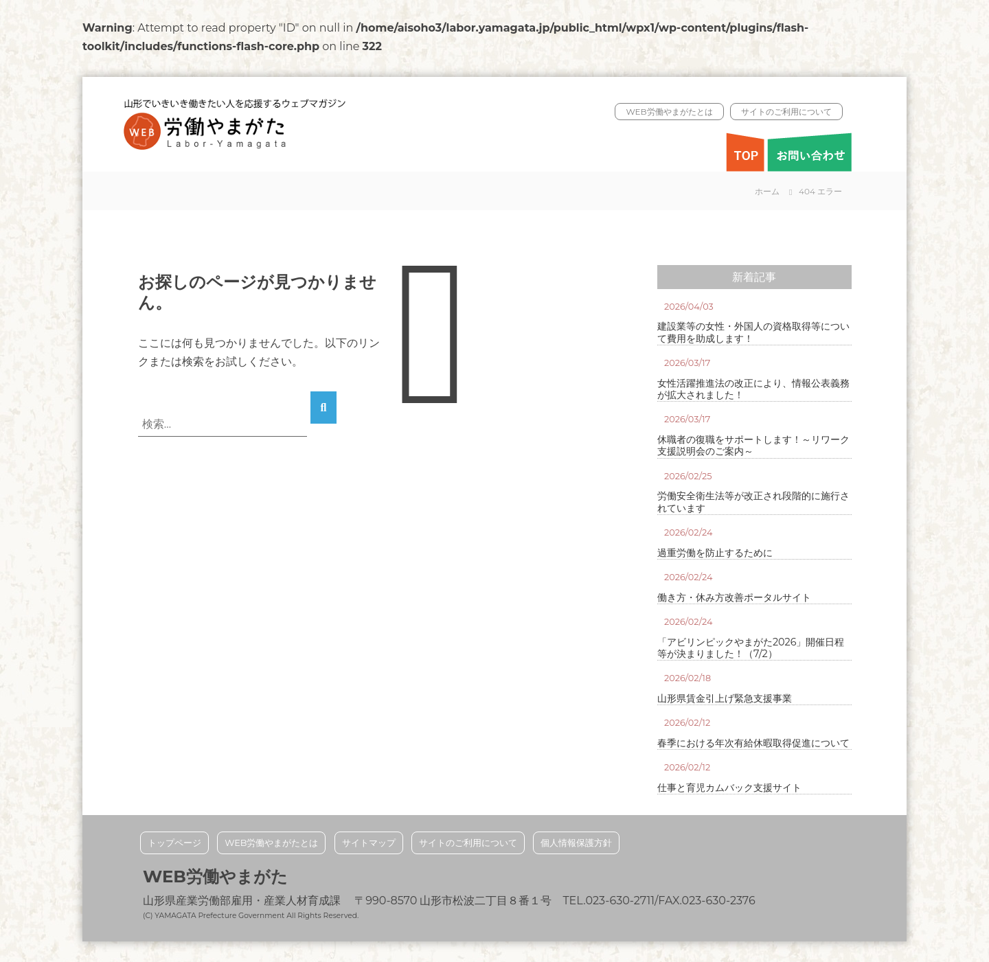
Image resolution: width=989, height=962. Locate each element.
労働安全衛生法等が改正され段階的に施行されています (753, 502)
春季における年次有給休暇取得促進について (753, 743)
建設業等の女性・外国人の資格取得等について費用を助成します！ (753, 332)
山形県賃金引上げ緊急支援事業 (724, 699)
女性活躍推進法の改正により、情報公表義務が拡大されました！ (753, 389)
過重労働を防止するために (715, 553)
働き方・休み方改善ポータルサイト (734, 598)
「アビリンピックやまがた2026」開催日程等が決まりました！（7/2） (751, 648)
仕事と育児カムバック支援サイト (729, 788)
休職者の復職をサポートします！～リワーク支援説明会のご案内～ (753, 445)
